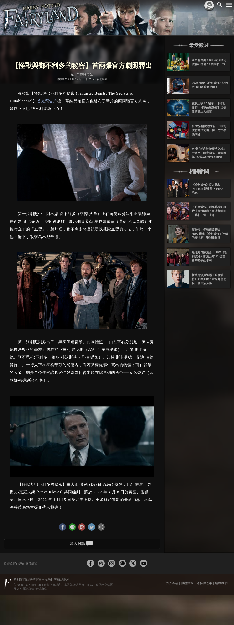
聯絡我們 (221, 583)
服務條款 (187, 583)
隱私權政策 (204, 583)
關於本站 (172, 583)
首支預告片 (47, 101)
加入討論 (81, 543)
